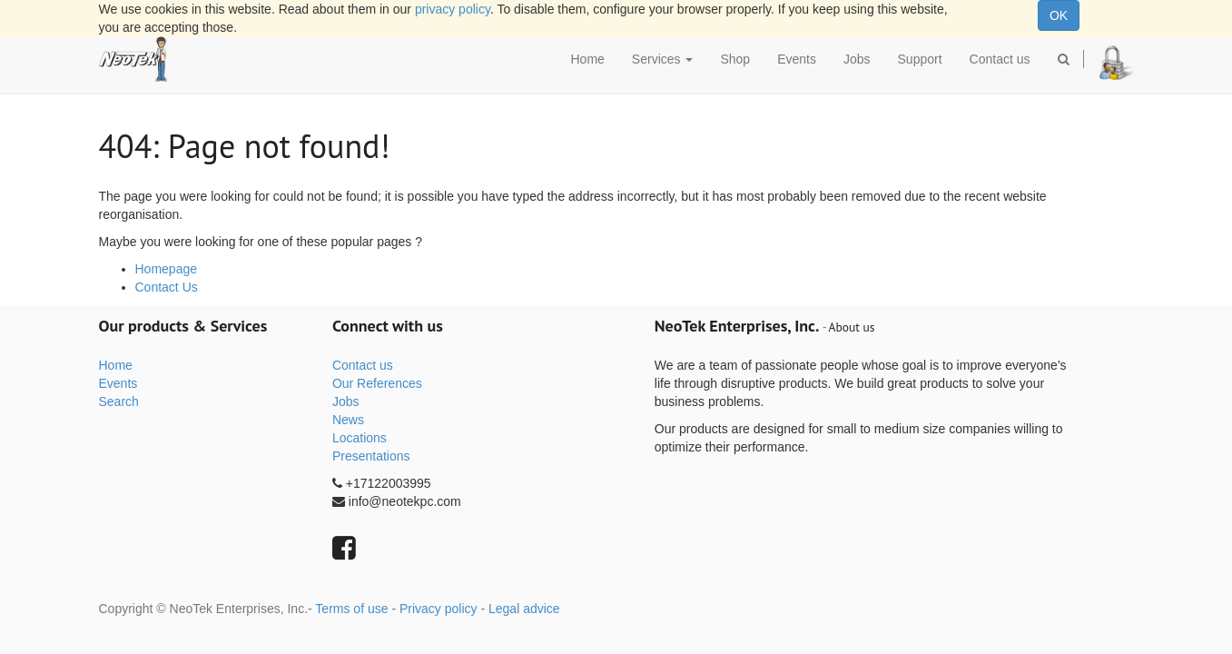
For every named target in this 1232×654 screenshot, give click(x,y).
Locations (359, 438)
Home (116, 365)
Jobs (346, 401)
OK (1059, 15)
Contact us (362, 365)
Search (119, 401)
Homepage (166, 269)
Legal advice (524, 608)
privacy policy (452, 9)
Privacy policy (438, 608)
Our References (377, 383)
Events (118, 383)
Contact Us (166, 287)
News (348, 419)
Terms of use (351, 608)
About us (852, 327)
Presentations (371, 456)
